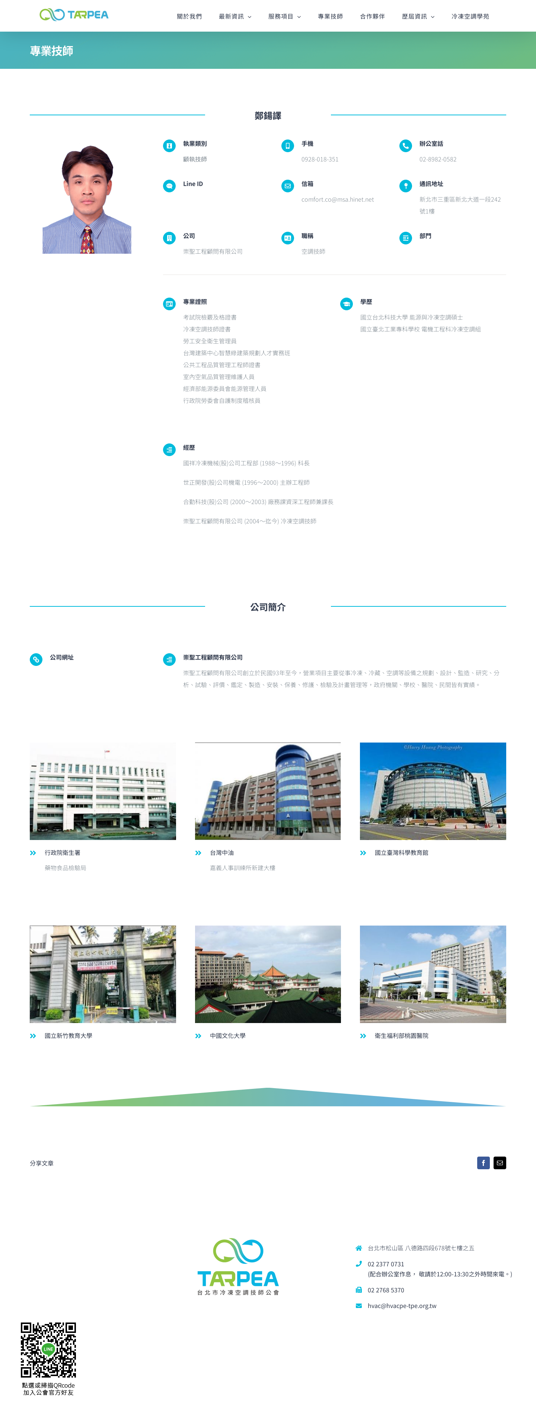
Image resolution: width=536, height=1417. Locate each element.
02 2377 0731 (386, 1263)
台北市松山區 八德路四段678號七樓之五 (421, 1247)
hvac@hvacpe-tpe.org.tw (402, 1305)
